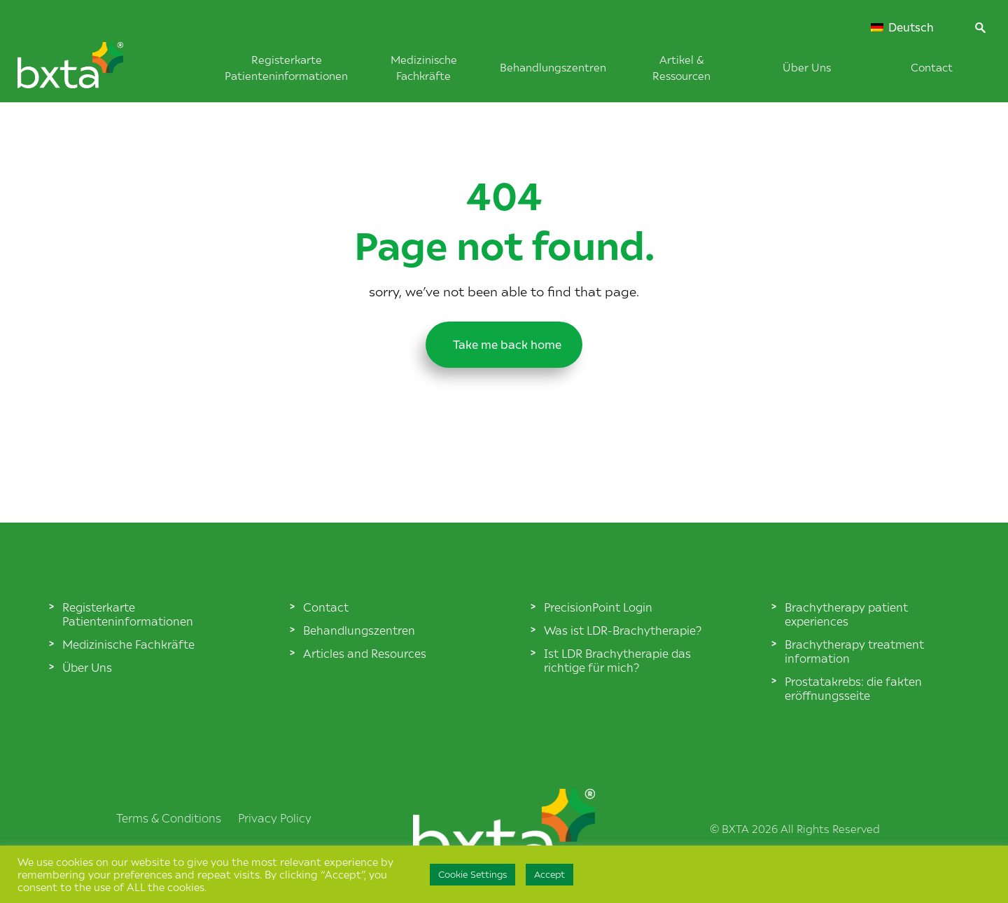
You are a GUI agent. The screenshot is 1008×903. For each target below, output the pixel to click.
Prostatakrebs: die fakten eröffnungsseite (853, 688)
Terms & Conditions (168, 818)
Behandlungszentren (553, 67)
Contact (932, 67)
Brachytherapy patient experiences (846, 614)
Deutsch (902, 27)
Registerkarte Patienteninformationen (127, 614)
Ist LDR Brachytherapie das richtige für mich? (617, 660)
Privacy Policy (275, 818)
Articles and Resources (364, 653)
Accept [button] (549, 874)
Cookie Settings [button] (472, 874)
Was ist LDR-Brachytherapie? (622, 630)
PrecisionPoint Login (598, 607)
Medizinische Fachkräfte (128, 644)
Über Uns (807, 67)
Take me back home (504, 341)
